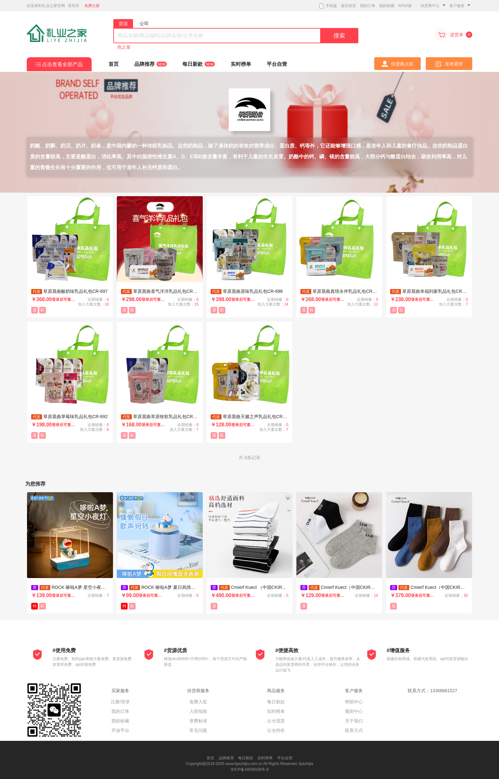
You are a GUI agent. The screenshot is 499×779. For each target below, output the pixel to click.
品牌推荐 (226, 758)
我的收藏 (386, 5)
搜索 (339, 35)
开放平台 (120, 730)
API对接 (405, 5)
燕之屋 (123, 47)
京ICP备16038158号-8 (249, 769)
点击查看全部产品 (62, 64)
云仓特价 (276, 730)
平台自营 (284, 758)
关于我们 (354, 720)
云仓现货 (276, 720)
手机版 (328, 6)
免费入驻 (198, 701)
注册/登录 (120, 701)
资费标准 (198, 720)
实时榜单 (276, 711)
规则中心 (354, 711)
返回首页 (348, 5)
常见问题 (198, 730)
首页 (210, 758)
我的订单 (367, 5)
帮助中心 (354, 701)
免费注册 (92, 5)
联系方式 (354, 730)
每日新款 (276, 701)
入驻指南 (198, 711)
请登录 (73, 5)
